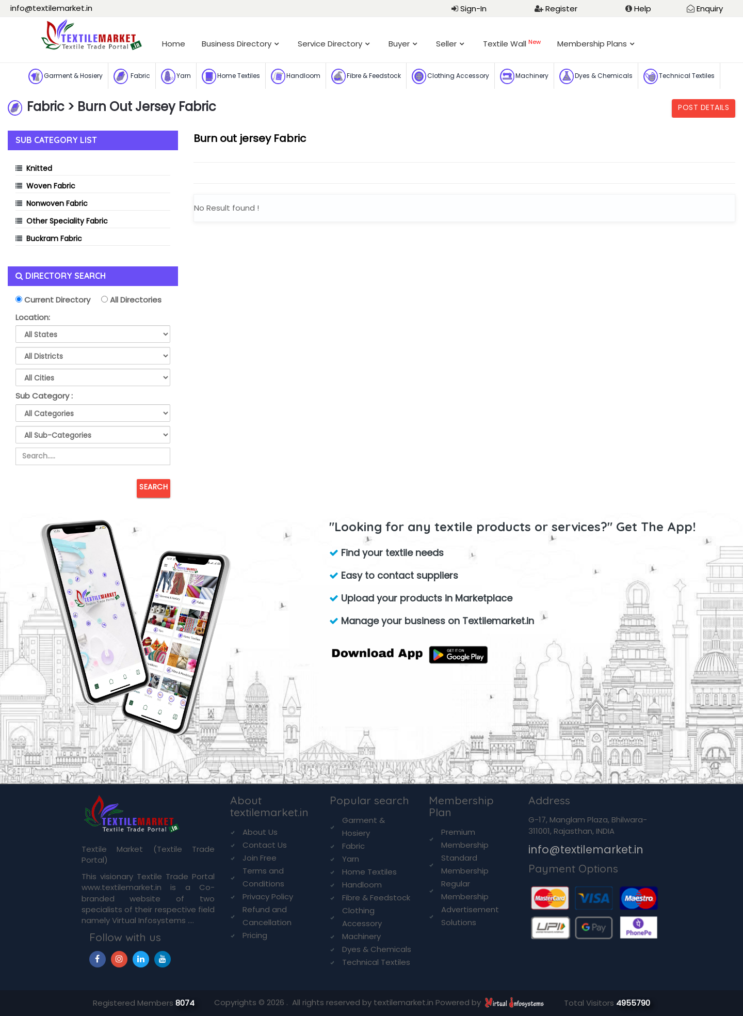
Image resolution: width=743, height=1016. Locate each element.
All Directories (134, 299)
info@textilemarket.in (51, 8)
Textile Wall (512, 44)
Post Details (703, 107)
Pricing (255, 935)
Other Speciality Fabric (67, 221)
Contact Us (265, 844)
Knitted (39, 168)
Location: (32, 317)
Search (153, 487)
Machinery (524, 76)
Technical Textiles (679, 76)
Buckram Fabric (54, 238)
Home (173, 43)
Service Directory (330, 43)
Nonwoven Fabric (57, 203)
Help (642, 8)
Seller (446, 43)
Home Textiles (231, 76)
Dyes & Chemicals (596, 76)
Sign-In (473, 8)
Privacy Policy (268, 896)
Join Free (260, 857)
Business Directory (236, 43)
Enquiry (710, 8)
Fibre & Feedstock (366, 76)
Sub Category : (44, 395)
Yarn (176, 76)
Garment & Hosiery (65, 76)
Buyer (399, 43)
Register (561, 8)
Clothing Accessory (450, 76)
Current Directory (56, 299)
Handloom (295, 76)
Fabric (132, 76)
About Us (260, 832)
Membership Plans (592, 43)
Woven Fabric (50, 186)
